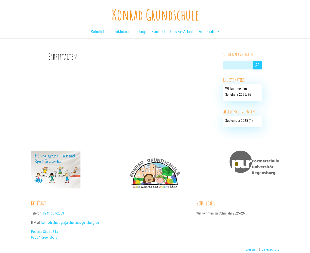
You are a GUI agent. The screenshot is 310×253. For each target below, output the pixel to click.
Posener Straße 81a (44, 232)
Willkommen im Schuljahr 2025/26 (220, 213)
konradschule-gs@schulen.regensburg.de (70, 222)
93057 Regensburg (44, 237)
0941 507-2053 (53, 213)
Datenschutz (270, 249)
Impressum (250, 249)
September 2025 (236, 120)
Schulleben (205, 203)
